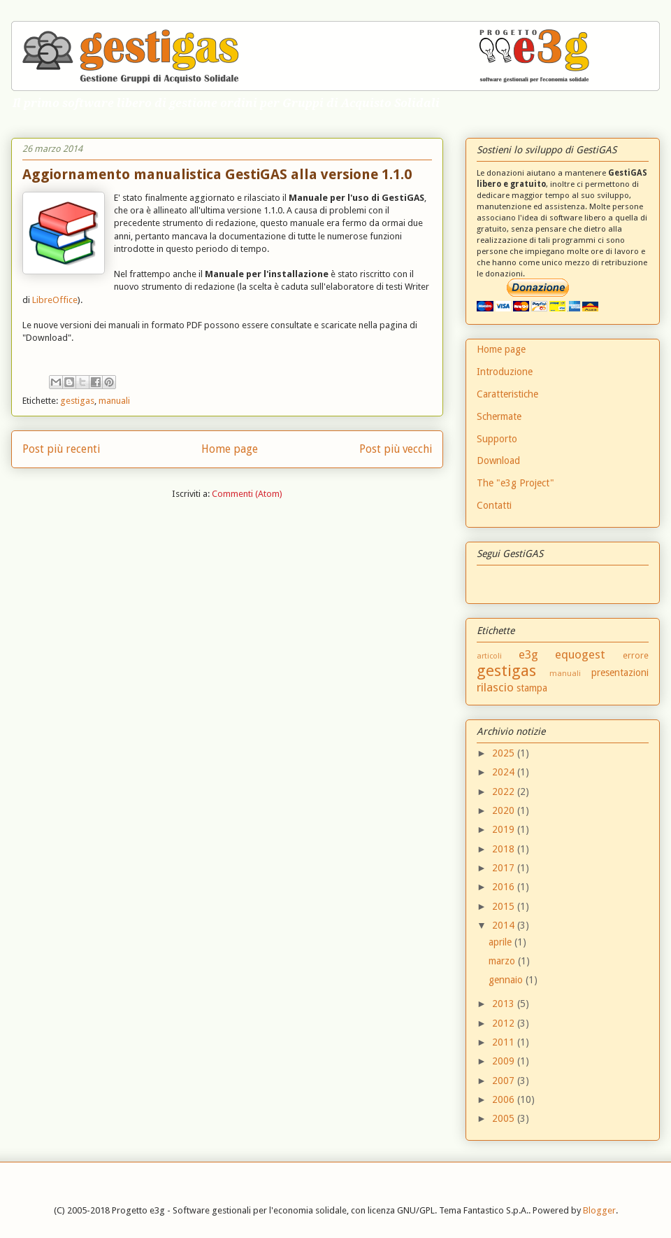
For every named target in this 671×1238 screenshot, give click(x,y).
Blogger (599, 1210)
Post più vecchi (395, 449)
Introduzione (505, 371)
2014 (504, 925)
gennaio (507, 979)
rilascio (495, 687)
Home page (229, 449)
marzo (503, 960)
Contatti (494, 505)
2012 (504, 1023)
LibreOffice (55, 300)
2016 (504, 886)
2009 (504, 1061)
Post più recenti (61, 449)
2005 (504, 1118)
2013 (504, 1003)
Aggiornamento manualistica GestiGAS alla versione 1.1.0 (217, 174)
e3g (528, 654)
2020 (504, 810)
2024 (504, 772)
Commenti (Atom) (247, 493)
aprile (501, 942)
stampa (532, 688)
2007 (504, 1080)
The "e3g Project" (515, 482)
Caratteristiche (507, 394)
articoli (489, 656)
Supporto (497, 438)
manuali (114, 400)
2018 (504, 848)
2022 (504, 791)
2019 (504, 829)
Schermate (499, 416)
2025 (504, 753)
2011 (504, 1042)
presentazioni (620, 672)
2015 (504, 906)
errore (636, 655)
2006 (504, 1099)
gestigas (77, 400)
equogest (580, 654)
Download (498, 460)
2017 (504, 867)
